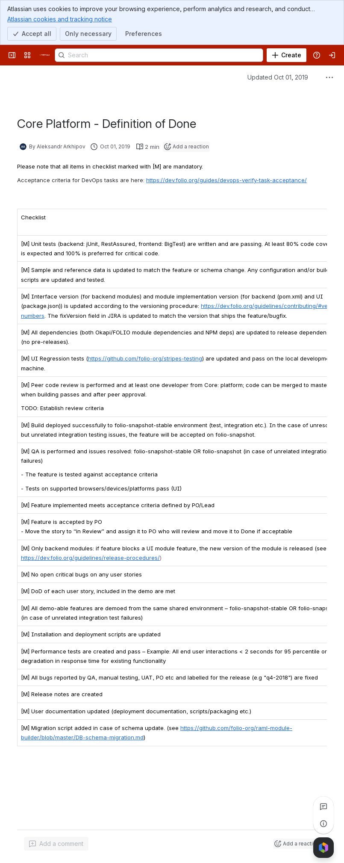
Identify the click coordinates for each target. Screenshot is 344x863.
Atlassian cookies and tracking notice (59, 19)
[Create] (286, 55)
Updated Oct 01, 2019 (277, 77)
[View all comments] (323, 806)
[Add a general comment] (56, 844)
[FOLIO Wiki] (44, 55)
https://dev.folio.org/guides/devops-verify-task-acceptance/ (226, 180)
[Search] (159, 55)
